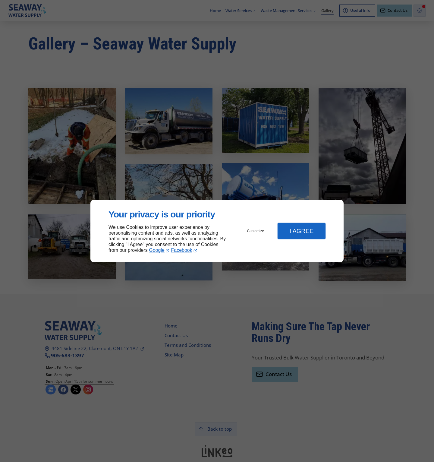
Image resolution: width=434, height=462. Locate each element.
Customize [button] (255, 231)
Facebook (181, 250)
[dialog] (217, 231)
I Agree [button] (301, 231)
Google (157, 250)
